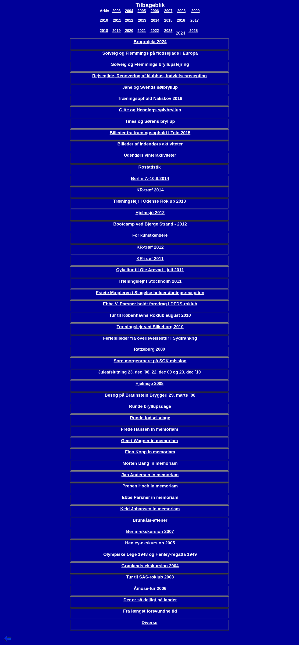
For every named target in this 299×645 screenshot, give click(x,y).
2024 (180, 33)
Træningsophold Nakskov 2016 (150, 98)
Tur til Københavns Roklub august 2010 (150, 315)
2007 (168, 11)
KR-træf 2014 (150, 189)
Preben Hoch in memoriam (150, 485)
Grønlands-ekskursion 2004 (150, 565)
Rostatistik (149, 167)
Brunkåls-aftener (150, 520)
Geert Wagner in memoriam (149, 440)
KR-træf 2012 (150, 247)
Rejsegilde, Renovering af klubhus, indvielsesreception (149, 75)
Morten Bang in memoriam (150, 463)
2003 (116, 11)
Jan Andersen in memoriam (150, 474)
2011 (117, 20)
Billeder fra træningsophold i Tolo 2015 (150, 132)
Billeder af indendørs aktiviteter (150, 143)
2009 (195, 11)
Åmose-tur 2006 (150, 588)
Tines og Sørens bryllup (150, 121)
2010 (104, 20)
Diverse (149, 622)
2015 (168, 20)
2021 (142, 31)
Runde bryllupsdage (150, 406)
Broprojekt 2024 (150, 41)
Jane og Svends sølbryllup (150, 87)
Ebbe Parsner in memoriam (150, 497)
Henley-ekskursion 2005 (150, 542)
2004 (129, 11)
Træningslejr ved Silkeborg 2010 (150, 326)
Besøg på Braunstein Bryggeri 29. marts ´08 (150, 395)
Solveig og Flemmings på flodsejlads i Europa (150, 53)
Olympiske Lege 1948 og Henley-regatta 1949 (150, 554)
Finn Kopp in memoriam (150, 451)
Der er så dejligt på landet (150, 599)
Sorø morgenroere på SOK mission (150, 360)
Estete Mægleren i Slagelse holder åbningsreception (150, 292)
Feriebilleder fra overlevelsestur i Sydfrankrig (150, 338)
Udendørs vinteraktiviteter (150, 155)
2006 (155, 11)
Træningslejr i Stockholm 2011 (150, 281)
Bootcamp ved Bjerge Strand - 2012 (150, 224)
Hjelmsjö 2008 (149, 383)
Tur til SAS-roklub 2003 (150, 577)
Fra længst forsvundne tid (150, 611)
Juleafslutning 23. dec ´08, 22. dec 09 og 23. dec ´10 (149, 372)
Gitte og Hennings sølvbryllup (150, 109)
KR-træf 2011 (150, 258)
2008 (181, 11)
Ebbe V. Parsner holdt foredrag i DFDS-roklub (150, 303)
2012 (129, 20)
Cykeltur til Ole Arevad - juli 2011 (150, 269)
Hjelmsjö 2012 (150, 212)
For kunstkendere (149, 235)
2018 (104, 31)
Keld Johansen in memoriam (150, 508)
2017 (194, 20)
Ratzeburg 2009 (149, 349)
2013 (142, 20)
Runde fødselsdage (150, 417)
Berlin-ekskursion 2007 (150, 531)
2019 (116, 31)
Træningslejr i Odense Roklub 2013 (149, 201)
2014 (155, 20)
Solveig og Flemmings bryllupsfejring (150, 64)
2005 (142, 11)
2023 (168, 31)
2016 (181, 20)
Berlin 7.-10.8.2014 (150, 178)
